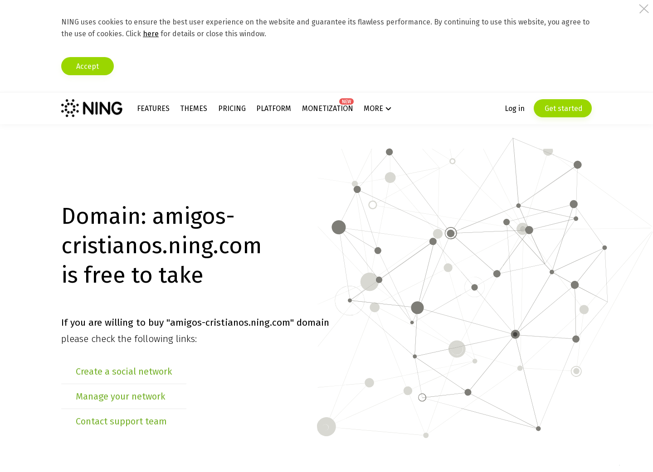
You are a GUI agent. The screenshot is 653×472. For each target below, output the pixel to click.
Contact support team (121, 421)
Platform (273, 108)
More (373, 108)
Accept (87, 66)
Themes (193, 108)
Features (153, 108)
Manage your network (120, 396)
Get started (563, 108)
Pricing (232, 108)
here (151, 33)
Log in (515, 108)
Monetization (327, 108)
